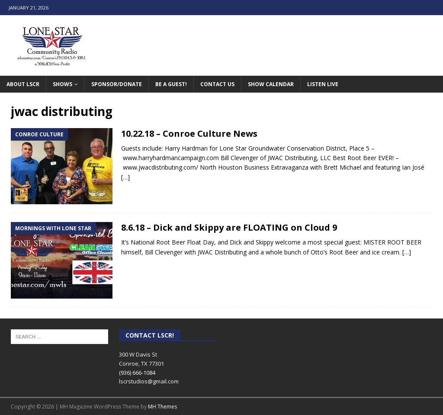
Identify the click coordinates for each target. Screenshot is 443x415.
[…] (125, 177)
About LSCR (22, 84)
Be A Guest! (171, 84)
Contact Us (217, 84)
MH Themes (162, 406)
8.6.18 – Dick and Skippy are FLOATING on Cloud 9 (229, 227)
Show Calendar (271, 84)
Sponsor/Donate (116, 84)
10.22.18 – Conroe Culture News (189, 133)
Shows (62, 84)
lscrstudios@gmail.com (149, 381)
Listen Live (322, 84)
